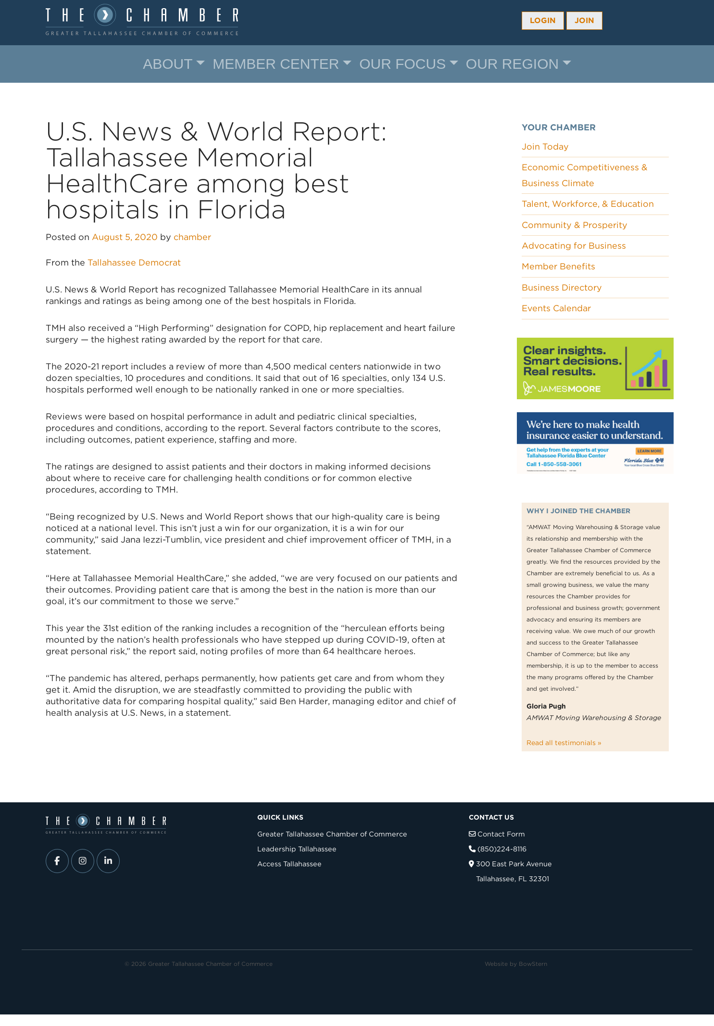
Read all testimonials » (563, 743)
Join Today (545, 146)
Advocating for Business (574, 246)
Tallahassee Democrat (134, 262)
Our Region (512, 64)
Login (543, 20)
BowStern (533, 963)
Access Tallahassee (289, 864)
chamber (192, 237)
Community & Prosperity (574, 225)
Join (584, 20)
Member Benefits (558, 266)
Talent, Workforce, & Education (588, 204)
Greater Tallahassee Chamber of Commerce (332, 834)
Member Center (276, 64)
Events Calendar (556, 308)
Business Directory (562, 287)
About (167, 64)
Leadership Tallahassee (297, 849)
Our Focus (402, 64)
